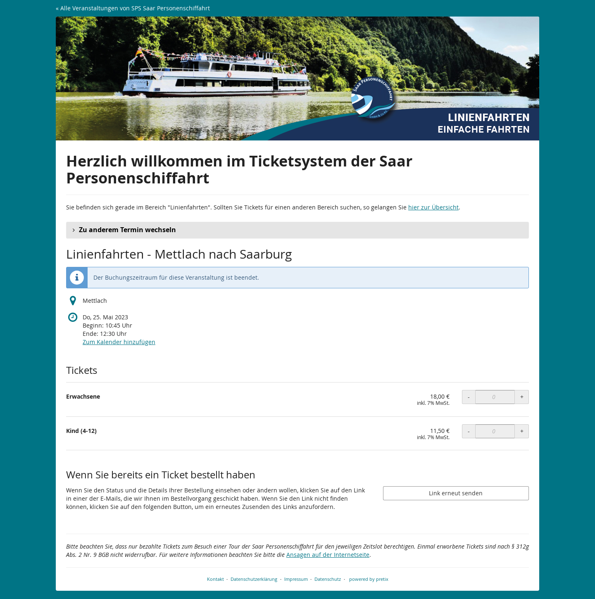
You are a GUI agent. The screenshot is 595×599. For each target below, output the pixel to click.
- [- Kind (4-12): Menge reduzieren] (469, 431)
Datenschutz (327, 579)
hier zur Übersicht (433, 207)
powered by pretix (368, 579)
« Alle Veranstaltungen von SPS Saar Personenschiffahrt (133, 8)
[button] (297, 230)
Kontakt (215, 579)
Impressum (296, 579)
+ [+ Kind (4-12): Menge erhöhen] (522, 431)
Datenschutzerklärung (254, 579)
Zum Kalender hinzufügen (119, 342)
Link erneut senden (456, 493)
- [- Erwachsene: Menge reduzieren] (469, 397)
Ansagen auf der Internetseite (327, 555)
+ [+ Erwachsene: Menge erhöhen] (522, 397)
